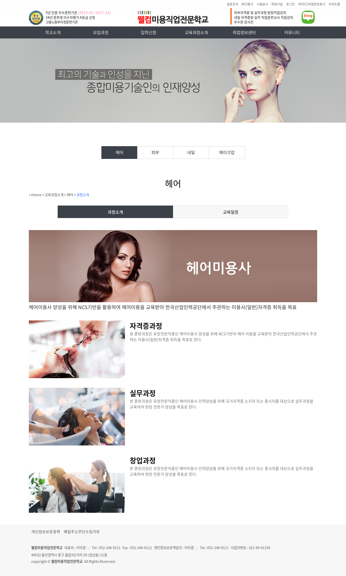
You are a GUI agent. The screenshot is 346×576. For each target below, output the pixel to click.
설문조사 (232, 4)
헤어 (119, 152)
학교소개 (53, 32)
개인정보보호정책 (45, 531)
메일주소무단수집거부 (82, 531)
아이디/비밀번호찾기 (311, 4)
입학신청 (148, 32)
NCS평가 (247, 4)
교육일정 (230, 212)
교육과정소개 (196, 32)
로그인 (290, 4)
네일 (191, 152)
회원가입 (277, 4)
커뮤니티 (292, 32)
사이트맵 (334, 4)
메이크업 (227, 152)
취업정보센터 (244, 32)
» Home (35, 194)
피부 (155, 152)
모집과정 (100, 32)
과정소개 (82, 194)
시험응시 (262, 4)
